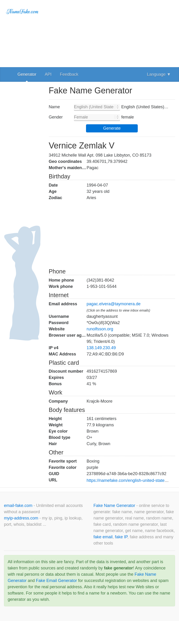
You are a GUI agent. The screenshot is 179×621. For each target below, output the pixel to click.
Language (159, 74)
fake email (103, 537)
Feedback (69, 74)
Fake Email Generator (56, 580)
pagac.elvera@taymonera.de (114, 304)
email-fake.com (19, 505)
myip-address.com (21, 518)
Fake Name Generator (114, 505)
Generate (111, 128)
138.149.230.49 (101, 347)
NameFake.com (22, 12)
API (48, 74)
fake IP (121, 537)
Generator (26, 74)
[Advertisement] (112, 32)
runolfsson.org (100, 329)
